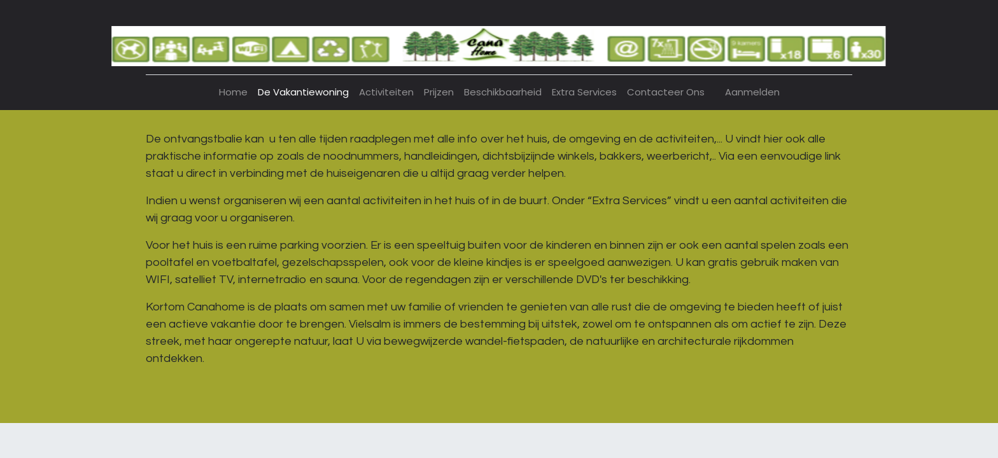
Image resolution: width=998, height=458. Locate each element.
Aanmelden (752, 92)
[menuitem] (233, 92)
